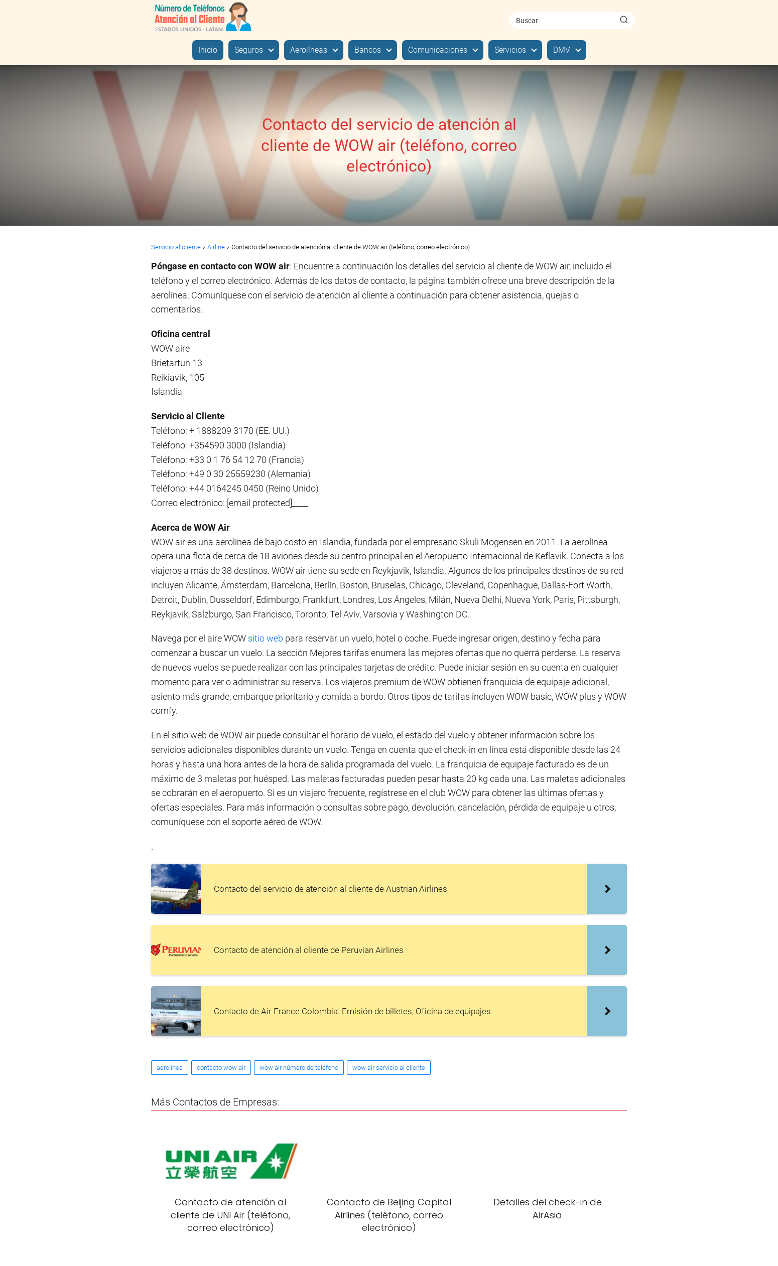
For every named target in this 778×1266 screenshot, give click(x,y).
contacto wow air (221, 1067)
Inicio (207, 50)
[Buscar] (623, 20)
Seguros (248, 50)
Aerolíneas (308, 50)
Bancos (367, 50)
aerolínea (170, 1067)
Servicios (510, 50)
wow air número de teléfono (299, 1067)
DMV (561, 50)
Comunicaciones (437, 50)
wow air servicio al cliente (388, 1067)
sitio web (265, 638)
